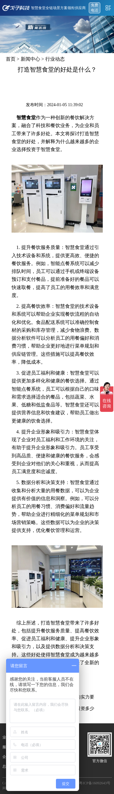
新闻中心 (30, 59)
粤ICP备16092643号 (94, 783)
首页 (11, 59)
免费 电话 (94, 7)
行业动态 (55, 59)
